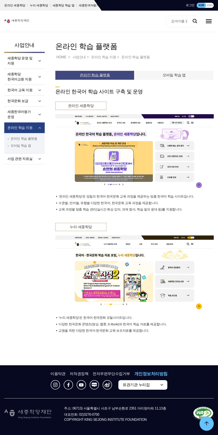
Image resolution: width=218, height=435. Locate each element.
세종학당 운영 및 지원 (19, 60)
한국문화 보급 (17, 101)
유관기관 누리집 (136, 385)
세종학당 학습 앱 (64, 5)
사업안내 (24, 45)
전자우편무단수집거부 (111, 374)
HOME (61, 57)
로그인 (190, 5)
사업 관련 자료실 (19, 159)
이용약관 (57, 374)
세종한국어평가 (89, 5)
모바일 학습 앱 (21, 145)
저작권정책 (79, 374)
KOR (201, 5)
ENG (209, 5)
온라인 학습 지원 (19, 127)
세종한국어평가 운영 (19, 114)
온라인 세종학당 (14, 5)
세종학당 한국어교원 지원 (19, 76)
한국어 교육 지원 (19, 90)
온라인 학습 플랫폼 (24, 138)
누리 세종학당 (39, 5)
